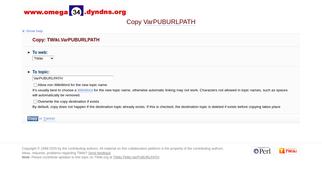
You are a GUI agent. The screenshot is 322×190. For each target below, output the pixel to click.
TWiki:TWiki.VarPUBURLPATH (136, 157)
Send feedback (99, 153)
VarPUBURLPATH (169, 21)
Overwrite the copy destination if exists (68, 101)
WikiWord (85, 90)
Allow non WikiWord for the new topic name (72, 85)
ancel (49, 118)
